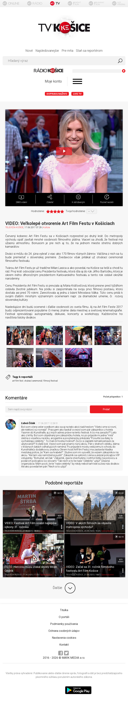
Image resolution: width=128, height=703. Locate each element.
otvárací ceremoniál (33, 380)
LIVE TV (77, 93)
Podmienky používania (64, 624)
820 (59, 560)
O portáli (64, 617)
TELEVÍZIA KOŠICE (14, 227)
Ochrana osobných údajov (64, 631)
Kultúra (46, 227)
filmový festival (50, 380)
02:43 (119, 493)
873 (120, 560)
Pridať (106, 409)
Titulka (64, 610)
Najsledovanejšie (47, 50)
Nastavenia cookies (64, 637)
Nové (29, 50)
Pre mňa (67, 50)
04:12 (57, 493)
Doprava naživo (57, 93)
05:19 (119, 536)
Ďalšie (64, 588)
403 (59, 517)
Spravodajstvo (46, 531)
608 (120, 517)
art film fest (17, 380)
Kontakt (64, 644)
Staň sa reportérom (89, 50)
